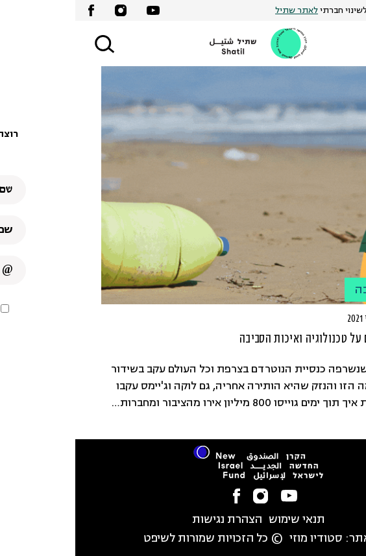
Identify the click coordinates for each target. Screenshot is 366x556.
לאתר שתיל (221, 10)
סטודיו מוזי (240, 538)
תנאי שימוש (221, 520)
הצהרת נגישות (152, 520)
